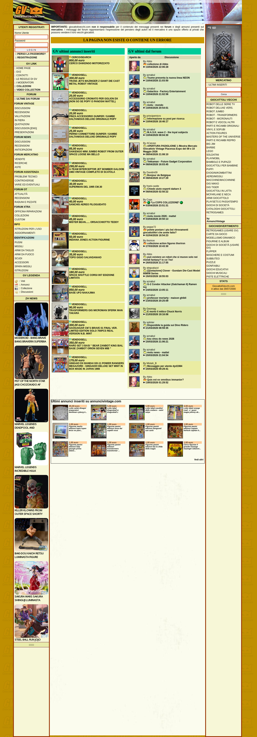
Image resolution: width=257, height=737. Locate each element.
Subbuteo (213, 258)
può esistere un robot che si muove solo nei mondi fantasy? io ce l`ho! (170, 258)
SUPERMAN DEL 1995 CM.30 (85, 186)
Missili (19, 246)
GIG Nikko (212, 183)
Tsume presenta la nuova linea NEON (168, 77)
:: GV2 (17, 71)
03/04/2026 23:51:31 (157, 205)
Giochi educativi (217, 269)
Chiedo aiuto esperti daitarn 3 (164, 188)
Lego (209, 151)
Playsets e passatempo (222, 201)
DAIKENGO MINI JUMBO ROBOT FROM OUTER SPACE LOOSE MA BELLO (96, 153)
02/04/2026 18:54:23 (157, 235)
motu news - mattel (158, 352)
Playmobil (213, 158)
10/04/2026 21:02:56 (157, 94)
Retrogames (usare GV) (222, 230)
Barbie (210, 147)
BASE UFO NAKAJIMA (82, 292)
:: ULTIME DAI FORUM (27, 98)
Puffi (209, 169)
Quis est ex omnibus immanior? (165, 379)
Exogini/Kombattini (219, 172)
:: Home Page (22, 68)
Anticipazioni (23, 149)
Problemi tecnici (26, 176)
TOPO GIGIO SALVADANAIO (85, 257)
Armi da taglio (24, 250)
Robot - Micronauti (219, 118)
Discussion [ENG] (26, 128)
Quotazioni (22, 124)
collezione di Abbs (157, 64)
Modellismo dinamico (220, 237)
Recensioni (22, 112)
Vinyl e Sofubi (215, 129)
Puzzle (211, 262)
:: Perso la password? (30, 54)
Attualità (21, 194)
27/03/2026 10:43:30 (157, 246)
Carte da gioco (216, 234)
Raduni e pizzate (26, 202)
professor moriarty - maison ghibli (166, 298)
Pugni (18, 242)
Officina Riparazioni (28, 211)
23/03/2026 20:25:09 (157, 300)
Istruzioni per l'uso (28, 229)
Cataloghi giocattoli (220, 209)
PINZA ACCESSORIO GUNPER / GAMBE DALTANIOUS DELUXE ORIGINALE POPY (92, 117)
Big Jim (210, 144)
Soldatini (212, 154)
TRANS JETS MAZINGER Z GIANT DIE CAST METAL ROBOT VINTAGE (94, 82)
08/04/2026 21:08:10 (157, 154)
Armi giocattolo (217, 198)
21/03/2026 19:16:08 (157, 314)
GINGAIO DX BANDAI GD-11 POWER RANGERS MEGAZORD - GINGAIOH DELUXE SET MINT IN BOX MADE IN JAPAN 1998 (96, 366)
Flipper (211, 251)
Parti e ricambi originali (222, 126)
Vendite (20, 159)
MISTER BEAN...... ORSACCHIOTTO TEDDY (94, 222)
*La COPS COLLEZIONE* (165, 202)
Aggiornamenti (25, 233)
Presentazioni (24, 132)
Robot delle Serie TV (220, 104)
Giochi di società (217, 205)
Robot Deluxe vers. (219, 107)
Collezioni (22, 215)
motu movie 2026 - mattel (161, 216)
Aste (18, 167)
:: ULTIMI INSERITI (216, 84)
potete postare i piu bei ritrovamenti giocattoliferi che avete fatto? (165, 231)
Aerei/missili (214, 176)
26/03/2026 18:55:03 (157, 276)
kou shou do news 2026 (160, 338)
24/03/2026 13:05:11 (157, 290)
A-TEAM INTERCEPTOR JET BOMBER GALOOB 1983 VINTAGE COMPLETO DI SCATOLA (96, 170)
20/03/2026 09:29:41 (157, 368)
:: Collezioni (22, 86)
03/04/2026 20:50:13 (157, 219)
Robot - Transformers (221, 115)
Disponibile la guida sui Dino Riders (167, 325)
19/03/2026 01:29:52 (157, 382)
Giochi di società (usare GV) (222, 246)
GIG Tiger (212, 187)
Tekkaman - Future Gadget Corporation (169, 161)
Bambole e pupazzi (218, 162)
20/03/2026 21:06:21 (157, 341)
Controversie (24, 180)
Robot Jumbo (215, 111)
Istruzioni (21, 270)
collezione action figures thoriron (166, 243)
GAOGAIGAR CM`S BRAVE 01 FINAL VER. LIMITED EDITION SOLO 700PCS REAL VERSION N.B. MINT (93, 331)
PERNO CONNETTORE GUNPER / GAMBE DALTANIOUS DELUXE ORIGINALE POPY (93, 135)
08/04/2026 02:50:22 (157, 191)
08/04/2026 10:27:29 (157, 178)
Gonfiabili (213, 265)
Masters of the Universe (223, 136)
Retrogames (214, 212)
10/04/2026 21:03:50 (157, 80)
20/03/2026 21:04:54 (157, 355)
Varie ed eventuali (27, 184)
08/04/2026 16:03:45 (157, 164)
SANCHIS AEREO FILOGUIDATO (87, 204)
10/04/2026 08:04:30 (157, 135)
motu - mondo (155, 105)
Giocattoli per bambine (222, 165)
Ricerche (21, 163)
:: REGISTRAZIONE (26, 57)
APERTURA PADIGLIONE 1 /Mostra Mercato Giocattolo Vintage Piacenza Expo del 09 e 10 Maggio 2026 (170, 149)
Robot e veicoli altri (220, 122)
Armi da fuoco (24, 254)
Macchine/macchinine (220, 180)
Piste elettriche (217, 276)
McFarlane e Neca (218, 194)
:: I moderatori (24, 82)
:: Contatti (21, 75)
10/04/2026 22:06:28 (157, 67)
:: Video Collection (27, 89)
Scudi (18, 258)
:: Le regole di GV (25, 79)
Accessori (22, 262)
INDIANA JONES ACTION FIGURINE (89, 239)
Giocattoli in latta (219, 190)
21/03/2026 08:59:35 (157, 328)
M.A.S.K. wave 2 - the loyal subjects (167, 132)
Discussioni (22, 108)
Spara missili (23, 266)
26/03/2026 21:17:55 (157, 262)
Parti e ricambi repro (221, 140)
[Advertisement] (168, 10)
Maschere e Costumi (220, 255)
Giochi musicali (216, 273)
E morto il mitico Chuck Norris (164, 311)
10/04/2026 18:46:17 (157, 121)
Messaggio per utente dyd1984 (164, 366)
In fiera (20, 120)
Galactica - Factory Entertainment (166, 91)
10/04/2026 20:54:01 (157, 107)
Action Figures (216, 133)
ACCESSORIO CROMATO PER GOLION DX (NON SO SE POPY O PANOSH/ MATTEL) (93, 100)
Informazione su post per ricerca (165, 118)
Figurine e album (217, 241)
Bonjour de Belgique (159, 175)
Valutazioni (22, 116)
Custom (20, 219)
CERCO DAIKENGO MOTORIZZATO (89, 63)
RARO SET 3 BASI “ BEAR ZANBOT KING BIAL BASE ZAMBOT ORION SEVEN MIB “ (96, 347)
